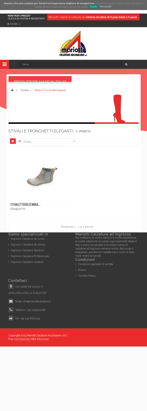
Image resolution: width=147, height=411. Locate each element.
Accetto (93, 6)
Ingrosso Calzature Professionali (30, 320)
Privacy (82, 334)
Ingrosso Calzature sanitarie (27, 326)
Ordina (27, 206)
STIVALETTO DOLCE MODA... (25, 269)
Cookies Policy (87, 340)
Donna (24, 154)
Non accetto (105, 6)
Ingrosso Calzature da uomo (28, 303)
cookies (28, 3)
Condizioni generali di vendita (95, 328)
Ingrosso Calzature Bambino (27, 314)
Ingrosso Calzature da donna (28, 309)
